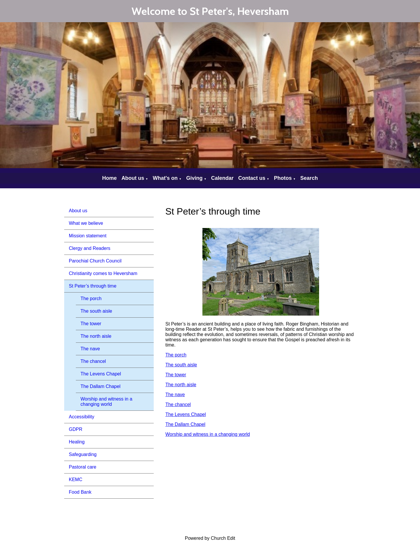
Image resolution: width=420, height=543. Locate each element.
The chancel (93, 361)
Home (109, 178)
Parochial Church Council (95, 260)
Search (309, 178)
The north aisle (95, 336)
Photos (283, 178)
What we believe (86, 223)
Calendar (222, 178)
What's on (165, 178)
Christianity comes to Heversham (103, 273)
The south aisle (96, 311)
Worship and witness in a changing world (106, 401)
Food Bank (80, 492)
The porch (91, 298)
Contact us (251, 178)
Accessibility (81, 416)
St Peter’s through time (92, 285)
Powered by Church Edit (210, 538)
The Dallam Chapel (100, 386)
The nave (90, 348)
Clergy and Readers (89, 248)
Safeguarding (83, 454)
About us (132, 178)
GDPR (75, 429)
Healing (77, 441)
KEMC (75, 479)
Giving (194, 178)
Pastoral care (82, 466)
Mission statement (87, 235)
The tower (90, 323)
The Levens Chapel (100, 373)
